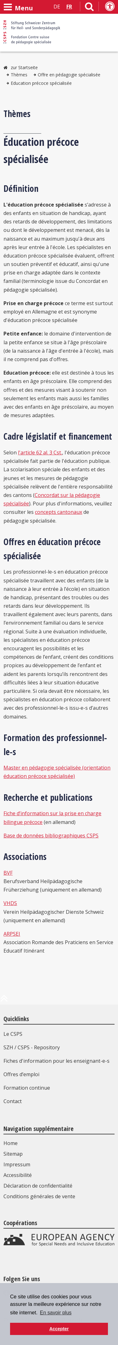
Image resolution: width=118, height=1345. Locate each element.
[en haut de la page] (4, 1000)
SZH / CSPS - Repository (31, 1047)
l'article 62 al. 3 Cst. (40, 452)
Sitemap (13, 1153)
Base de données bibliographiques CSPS (50, 835)
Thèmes (19, 75)
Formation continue (26, 1087)
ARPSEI (11, 933)
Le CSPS (12, 1033)
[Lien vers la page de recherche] (89, 7)
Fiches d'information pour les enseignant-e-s (56, 1060)
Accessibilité (17, 1175)
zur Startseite (24, 67)
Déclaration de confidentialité (37, 1185)
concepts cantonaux (58, 512)
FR (69, 6)
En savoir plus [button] (56, 1312)
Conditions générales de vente (39, 1196)
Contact (12, 1101)
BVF (8, 872)
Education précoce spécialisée (41, 83)
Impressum (16, 1164)
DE (56, 6)
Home (10, 1143)
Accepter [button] (59, 1328)
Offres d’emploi (21, 1074)
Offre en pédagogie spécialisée (69, 75)
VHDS (10, 903)
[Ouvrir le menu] (18, 7)
